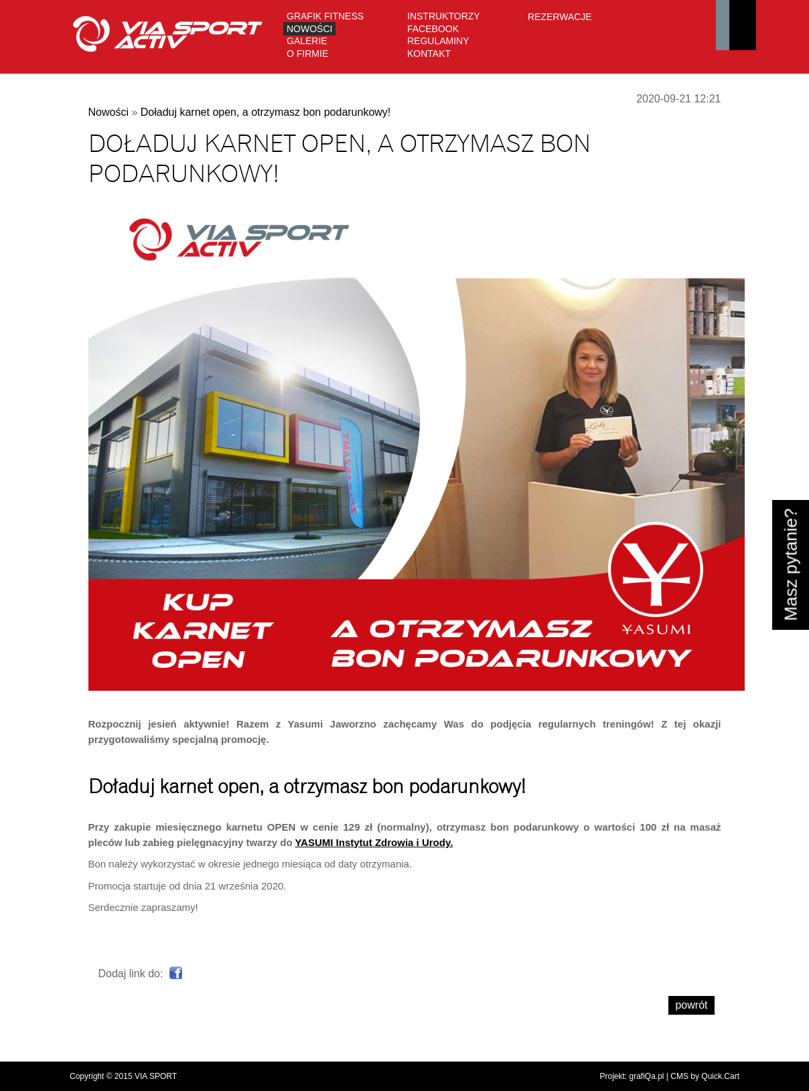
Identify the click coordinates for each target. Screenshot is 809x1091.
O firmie (307, 53)
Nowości (309, 28)
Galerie (307, 40)
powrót (691, 1005)
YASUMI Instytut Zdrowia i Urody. (374, 842)
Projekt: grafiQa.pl (631, 1076)
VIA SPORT (156, 1076)
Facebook (433, 28)
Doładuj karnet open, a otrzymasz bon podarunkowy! (266, 112)
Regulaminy (438, 40)
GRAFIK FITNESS (325, 16)
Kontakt (429, 53)
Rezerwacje (560, 16)
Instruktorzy (443, 16)
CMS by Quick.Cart (704, 1076)
